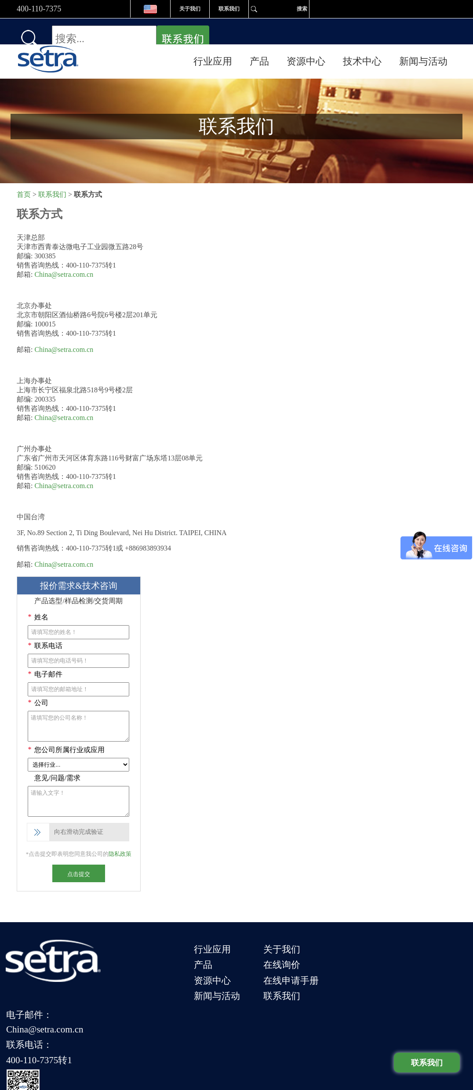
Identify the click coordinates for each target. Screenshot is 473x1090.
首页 (24, 172)
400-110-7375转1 (382, 959)
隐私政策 (120, 832)
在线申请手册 (310, 948)
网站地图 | (322, 1038)
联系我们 (229, 9)
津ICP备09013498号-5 (187, 1054)
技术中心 (362, 35)
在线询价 (300, 936)
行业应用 (212, 35)
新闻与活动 (423, 35)
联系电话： (372, 947)
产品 (259, 35)
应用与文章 (283, 1038)
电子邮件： (372, 924)
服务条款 (247, 1038)
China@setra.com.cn (63, 252)
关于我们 (189, 9)
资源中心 (306, 35)
